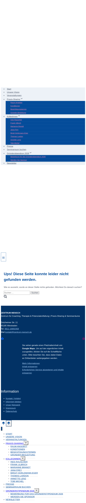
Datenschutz (11, 411)
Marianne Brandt (17, 126)
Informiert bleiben (13, 402)
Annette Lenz (15, 140)
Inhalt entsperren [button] (29, 366)
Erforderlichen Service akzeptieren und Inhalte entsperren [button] (43, 371)
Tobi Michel (14, 143)
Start (9, 89)
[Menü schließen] (1, 429)
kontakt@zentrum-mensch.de (18, 332)
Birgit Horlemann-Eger (19, 133)
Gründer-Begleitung (18, 113)
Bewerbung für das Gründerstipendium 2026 (28, 157)
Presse (10, 146)
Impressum (11, 408)
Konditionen (15, 106)
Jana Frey (14, 130)
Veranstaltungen (14, 95)
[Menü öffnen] (3, 257)
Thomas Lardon (16, 136)
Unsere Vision (13, 92)
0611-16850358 (12, 329)
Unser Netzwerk (13, 405)
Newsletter (11, 163)
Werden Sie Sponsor (18, 160)
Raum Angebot (16, 103)
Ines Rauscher (16, 120)
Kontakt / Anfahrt (13, 398)
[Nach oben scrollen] (3, 424)
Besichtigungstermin (18, 109)
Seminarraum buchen (16, 150)
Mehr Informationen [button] (31, 363)
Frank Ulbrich (15, 123)
